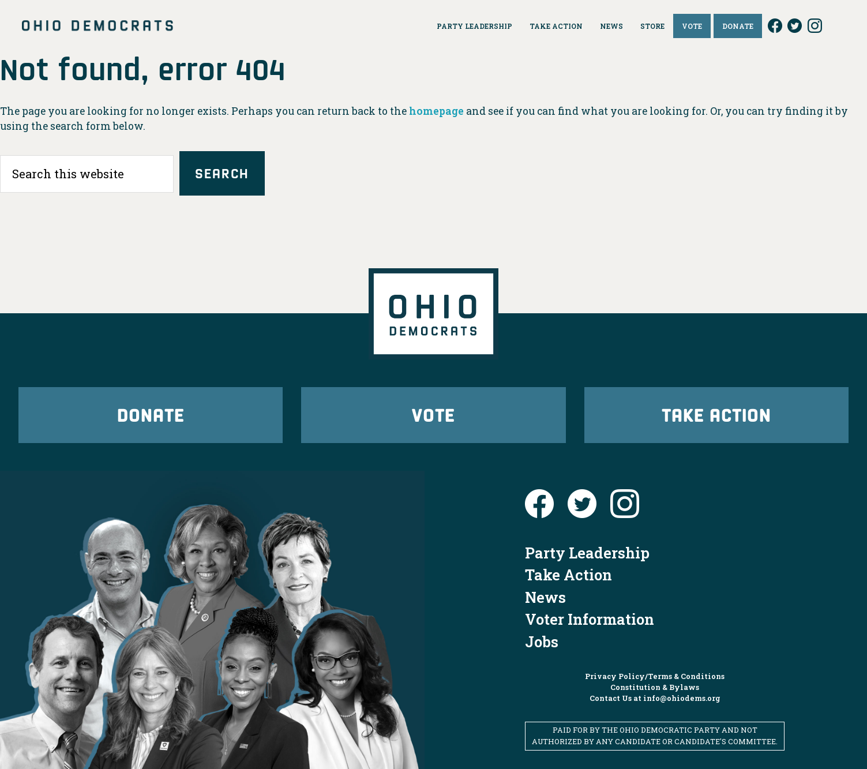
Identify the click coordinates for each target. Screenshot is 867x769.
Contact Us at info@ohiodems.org (655, 698)
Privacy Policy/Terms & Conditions (655, 676)
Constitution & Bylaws (654, 687)
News (545, 597)
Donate (150, 414)
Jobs (541, 641)
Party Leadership (587, 552)
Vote (433, 414)
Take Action (716, 414)
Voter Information (589, 619)
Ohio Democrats (97, 26)
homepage (436, 111)
